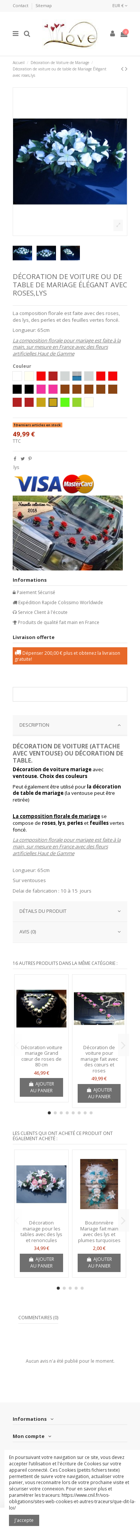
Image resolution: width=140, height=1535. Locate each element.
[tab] (70, 725)
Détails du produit (70, 911)
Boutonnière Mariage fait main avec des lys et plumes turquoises (99, 1231)
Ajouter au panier (41, 1087)
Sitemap (43, 5)
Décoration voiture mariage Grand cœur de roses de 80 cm (41, 1056)
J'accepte (24, 1520)
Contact (21, 5)
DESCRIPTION (70, 725)
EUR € (119, 5)
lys (16, 467)
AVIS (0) (70, 931)
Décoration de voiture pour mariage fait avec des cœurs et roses (99, 1059)
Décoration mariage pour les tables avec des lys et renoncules (41, 1231)
